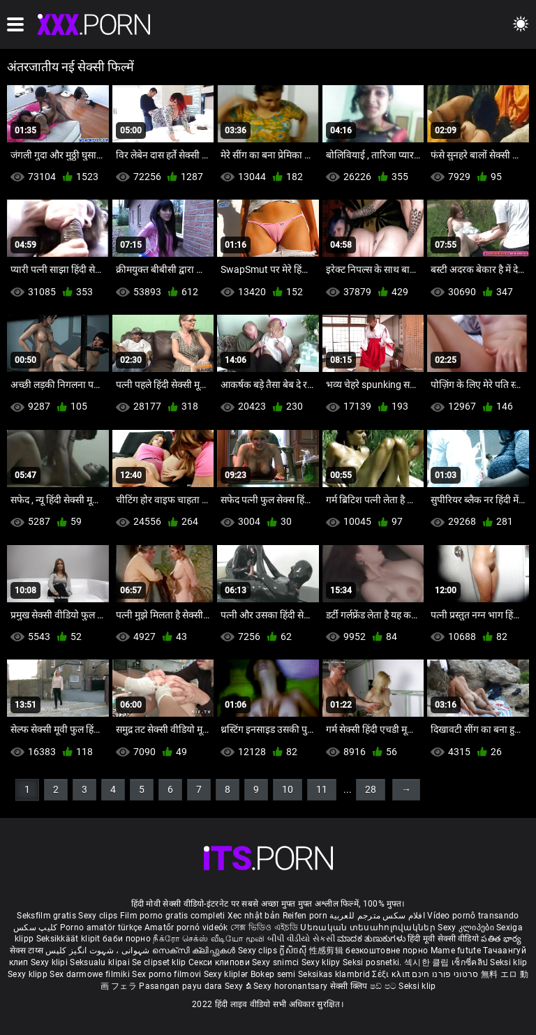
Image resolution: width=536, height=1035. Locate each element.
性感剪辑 (327, 950)
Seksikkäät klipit (69, 939)
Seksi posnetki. (373, 962)
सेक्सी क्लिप (350, 986)
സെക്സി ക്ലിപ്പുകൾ (195, 950)
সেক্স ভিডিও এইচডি (264, 927)
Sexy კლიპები (467, 927)
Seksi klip (508, 962)
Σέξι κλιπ (392, 974)
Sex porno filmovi (166, 974)
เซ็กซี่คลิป (471, 962)
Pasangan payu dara (182, 986)
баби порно (127, 939)
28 (370, 789)
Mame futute (456, 950)
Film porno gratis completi (172, 916)
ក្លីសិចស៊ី (294, 950)
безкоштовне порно (386, 950)
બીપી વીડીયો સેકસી (301, 939)
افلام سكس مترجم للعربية (377, 916)
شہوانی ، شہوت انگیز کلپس (98, 950)
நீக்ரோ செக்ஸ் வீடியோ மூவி (209, 939)
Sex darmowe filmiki (90, 974)
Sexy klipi (50, 962)
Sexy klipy (322, 962)
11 (321, 789)
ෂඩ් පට (384, 986)
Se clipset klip (160, 962)
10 (287, 789)
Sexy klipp (29, 974)
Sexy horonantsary (291, 986)
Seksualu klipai (101, 962)
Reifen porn (305, 916)
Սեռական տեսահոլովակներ (369, 927)
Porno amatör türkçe (101, 927)
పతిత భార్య (501, 939)
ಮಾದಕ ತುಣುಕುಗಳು (372, 939)
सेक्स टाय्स (27, 950)
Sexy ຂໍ (239, 986)
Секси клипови (220, 962)
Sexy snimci (277, 962)
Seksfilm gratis (46, 916)
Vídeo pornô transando (473, 916)
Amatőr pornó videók (186, 927)
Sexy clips (98, 916)
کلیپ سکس (35, 927)
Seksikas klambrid (335, 974)
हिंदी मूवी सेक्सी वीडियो (443, 939)
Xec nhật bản (254, 916)
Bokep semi (273, 974)
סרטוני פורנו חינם (445, 974)
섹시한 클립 (428, 962)
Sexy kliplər (227, 974)
